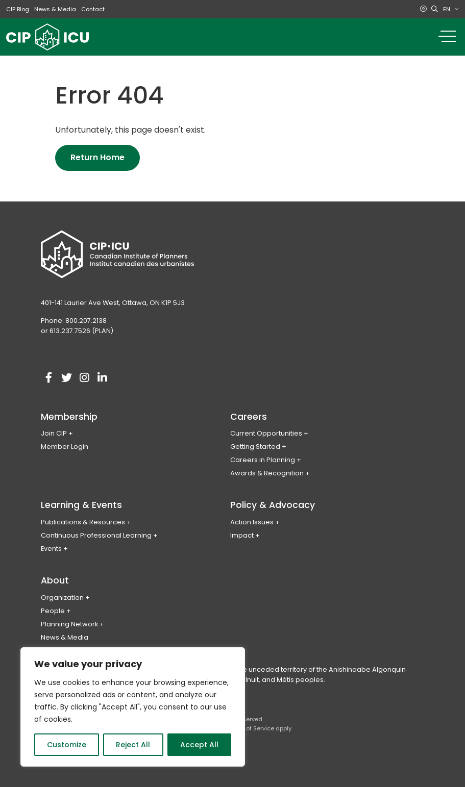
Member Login (64, 446)
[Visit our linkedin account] (102, 378)
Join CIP (54, 433)
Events (51, 548)
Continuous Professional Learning (96, 535)
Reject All (133, 745)
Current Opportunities (266, 433)
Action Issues (252, 522)
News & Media (55, 9)
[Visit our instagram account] (84, 378)
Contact (93, 9)
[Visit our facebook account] (48, 378)
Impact (242, 535)
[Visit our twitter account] (66, 378)
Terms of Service (250, 728)
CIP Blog (17, 9)
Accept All (199, 745)
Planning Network (69, 624)
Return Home (97, 157)
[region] (132, 707)
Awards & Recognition (267, 473)
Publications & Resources (83, 522)
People (53, 610)
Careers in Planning (262, 459)
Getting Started (255, 446)
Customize (66, 745)
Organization (62, 597)
